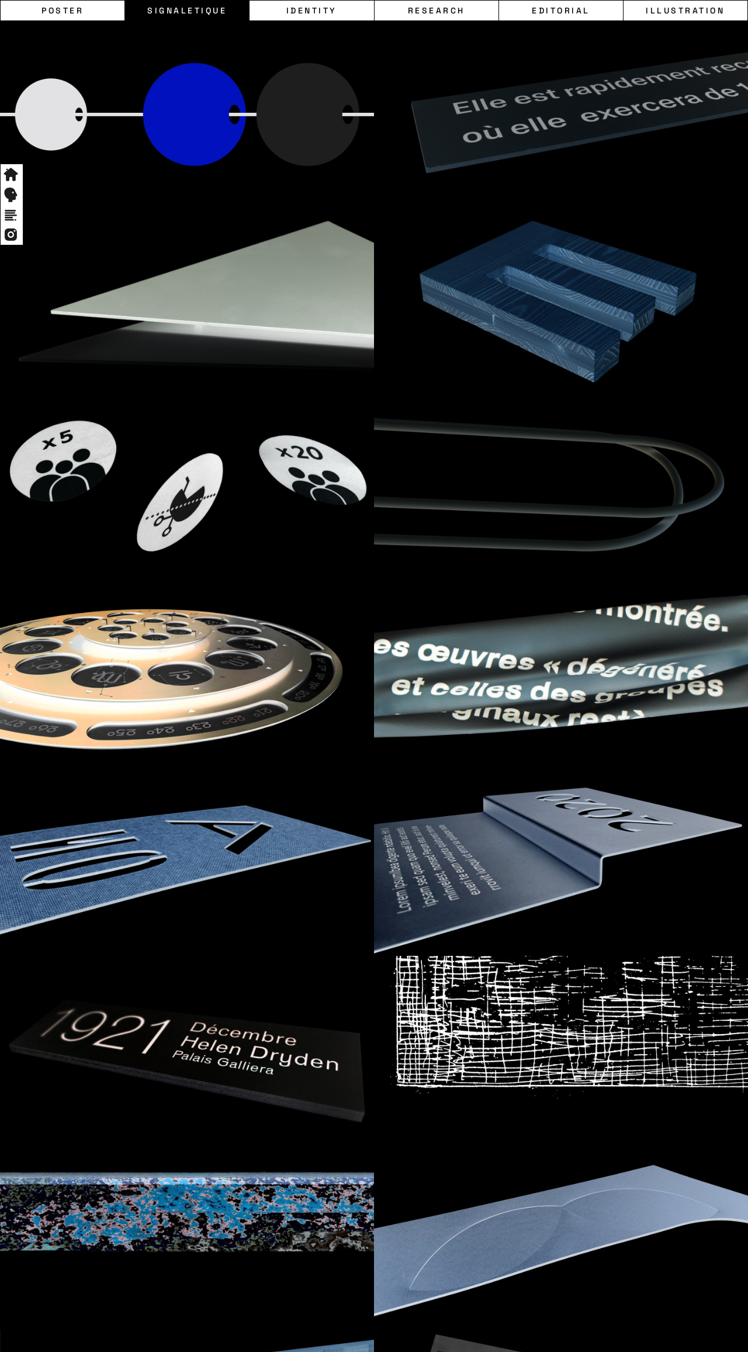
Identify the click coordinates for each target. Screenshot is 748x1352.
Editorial (561, 10)
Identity (311, 10)
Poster (62, 10)
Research (436, 10)
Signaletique (187, 10)
